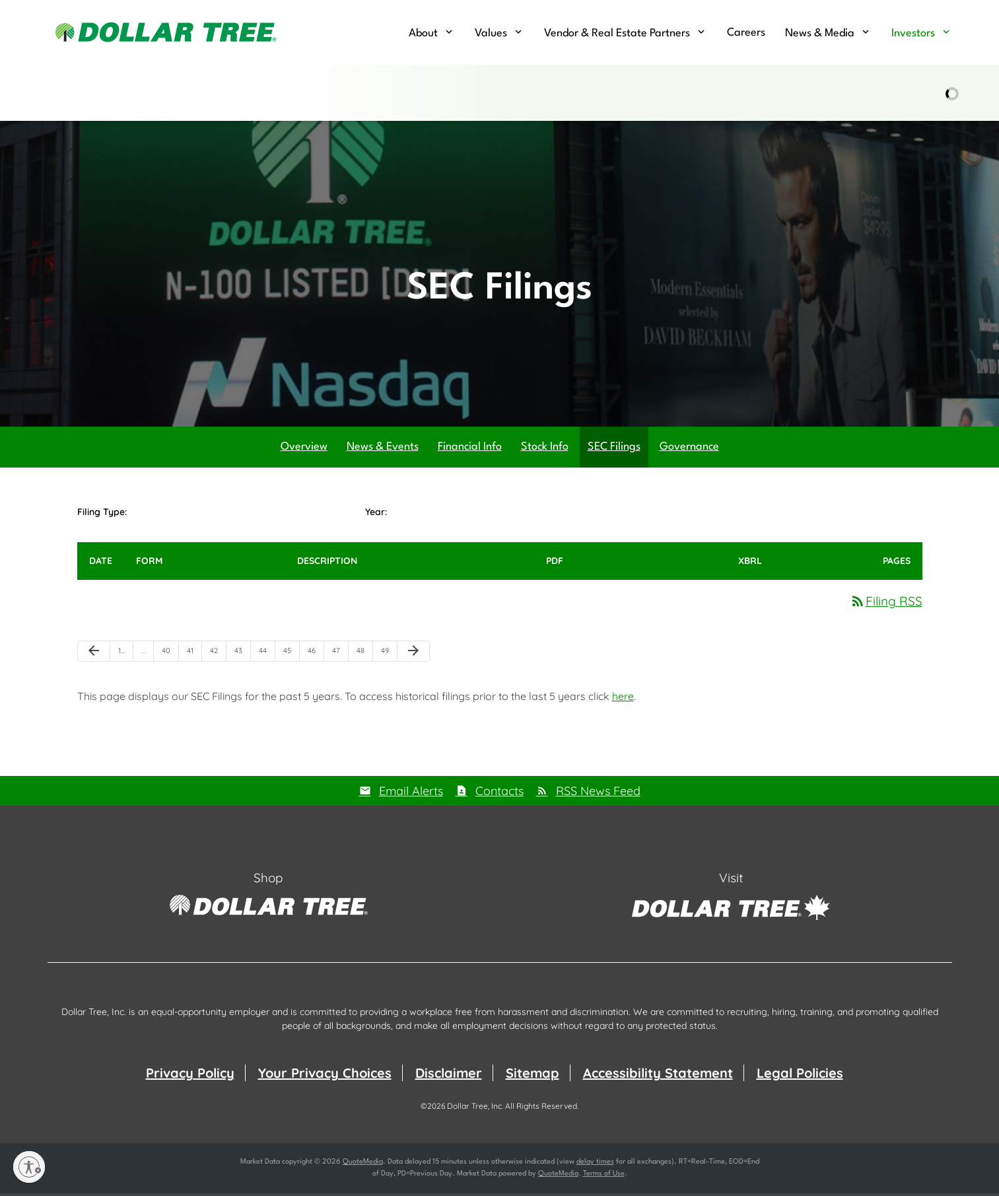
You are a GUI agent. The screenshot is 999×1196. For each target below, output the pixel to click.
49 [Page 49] (388, 656)
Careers (746, 32)
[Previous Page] (93, 653)
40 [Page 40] (170, 656)
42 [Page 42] (217, 656)
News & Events (383, 449)
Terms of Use (604, 1176)
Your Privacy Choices (325, 1075)
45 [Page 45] (291, 656)
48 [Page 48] (364, 656)
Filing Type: (102, 514)
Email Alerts (411, 793)
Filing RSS (886, 603)
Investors (913, 33)
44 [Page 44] (266, 656)
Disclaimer (448, 1075)
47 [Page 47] (340, 656)
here (623, 698)
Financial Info (470, 449)
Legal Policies (800, 1075)
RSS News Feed (598, 793)
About (423, 33)
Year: (376, 514)
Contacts (499, 793)
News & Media (819, 33)
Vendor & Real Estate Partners (617, 33)
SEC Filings (614, 449)
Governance (689, 449)
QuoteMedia (363, 1164)
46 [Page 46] (315, 656)
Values (491, 33)
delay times (595, 1164)
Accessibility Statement (658, 1075)
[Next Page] (413, 653)
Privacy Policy (190, 1075)
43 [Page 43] (242, 656)
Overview (304, 449)
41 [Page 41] (194, 656)
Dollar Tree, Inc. (475, 1108)
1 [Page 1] (125, 656)
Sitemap (532, 1075)
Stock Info (544, 449)
